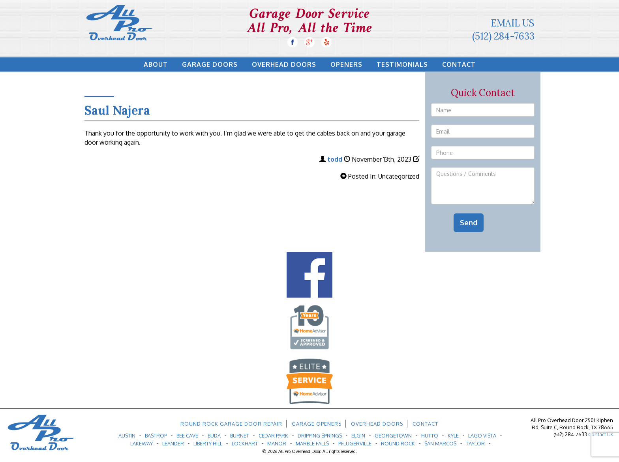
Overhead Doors (284, 64)
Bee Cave (187, 435)
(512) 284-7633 (503, 36)
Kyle (453, 435)
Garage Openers (316, 424)
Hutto (429, 435)
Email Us (513, 23)
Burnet (239, 435)
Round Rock (398, 443)
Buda (214, 435)
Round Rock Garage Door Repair (231, 424)
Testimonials (402, 64)
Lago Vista (482, 435)
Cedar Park (273, 435)
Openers (346, 64)
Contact (459, 64)
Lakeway (141, 443)
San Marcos (440, 443)
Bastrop (156, 435)
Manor (276, 443)
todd (334, 159)
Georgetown (393, 435)
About (156, 64)
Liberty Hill (207, 443)
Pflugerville (354, 443)
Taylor (475, 443)
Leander (173, 443)
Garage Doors (210, 64)
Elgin (358, 435)
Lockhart (245, 443)
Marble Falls (312, 443)
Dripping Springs (320, 435)
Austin (126, 435)
